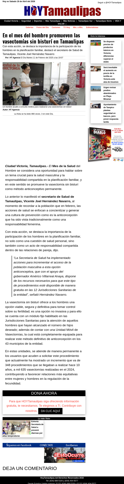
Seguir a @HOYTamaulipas (109, 2)
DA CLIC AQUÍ (50, 411)
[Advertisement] (44, 138)
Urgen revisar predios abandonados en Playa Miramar (109, 93)
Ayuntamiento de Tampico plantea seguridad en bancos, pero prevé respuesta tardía (110, 113)
